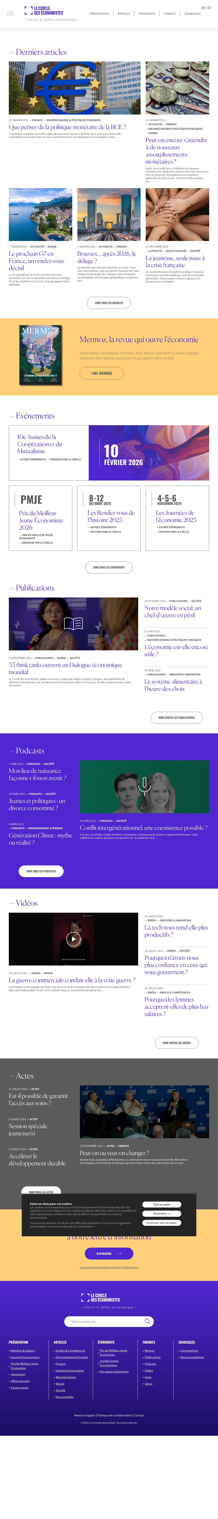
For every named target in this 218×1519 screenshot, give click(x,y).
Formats (170, 14)
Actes (148, 1377)
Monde (60, 1384)
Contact (139, 1415)
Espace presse (19, 1387)
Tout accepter (161, 1204)
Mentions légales (84, 1415)
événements (106, 1342)
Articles (124, 14)
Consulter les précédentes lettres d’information (109, 1267)
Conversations (189, 1351)
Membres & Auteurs (23, 1351)
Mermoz (150, 1351)
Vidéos (149, 1370)
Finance (61, 1364)
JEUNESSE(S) (192, 14)
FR (203, 7)
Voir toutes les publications (176, 718)
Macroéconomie (66, 1377)
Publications (153, 1357)
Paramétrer (160, 1213)
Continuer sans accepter (162, 1223)
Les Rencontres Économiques (109, 1363)
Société (60, 1390)
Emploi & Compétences (70, 1351)
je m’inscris (103, 1254)
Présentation (99, 14)
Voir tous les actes (41, 1192)
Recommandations (192, 1357)
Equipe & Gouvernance (25, 1357)
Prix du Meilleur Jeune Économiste (24, 1366)
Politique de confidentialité (114, 1415)
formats (149, 1342)
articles (60, 1342)
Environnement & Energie (72, 1357)
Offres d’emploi (20, 1381)
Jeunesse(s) (18, 1374)
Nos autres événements (114, 1372)
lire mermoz (102, 373)
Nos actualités (64, 1397)
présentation (18, 1342)
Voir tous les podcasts (41, 871)
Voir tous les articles (109, 303)
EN (209, 7)
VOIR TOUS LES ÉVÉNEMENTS (109, 567)
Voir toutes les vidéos (177, 1043)
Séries (148, 1384)
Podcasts (150, 1364)
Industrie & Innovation (70, 1370)
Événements (147, 14)
